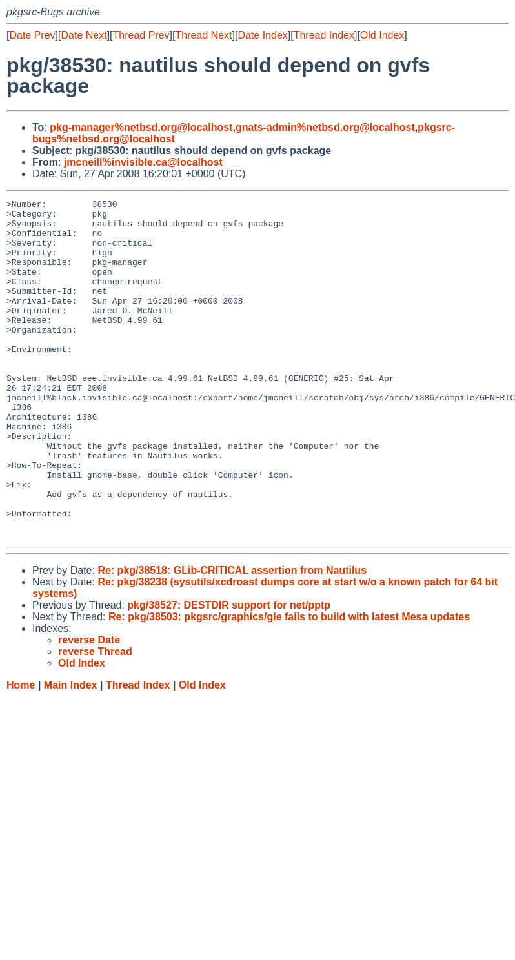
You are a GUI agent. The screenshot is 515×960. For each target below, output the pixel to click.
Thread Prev (141, 35)
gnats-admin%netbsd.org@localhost (325, 127)
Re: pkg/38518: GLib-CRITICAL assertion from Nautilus (232, 637)
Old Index (382, 35)
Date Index (262, 35)
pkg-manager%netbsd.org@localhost (141, 127)
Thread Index (324, 35)
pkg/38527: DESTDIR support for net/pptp (228, 672)
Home (20, 752)
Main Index (70, 752)
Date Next (83, 35)
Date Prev (32, 35)
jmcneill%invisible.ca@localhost (143, 162)
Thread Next (203, 35)
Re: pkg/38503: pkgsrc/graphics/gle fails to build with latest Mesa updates (289, 684)
